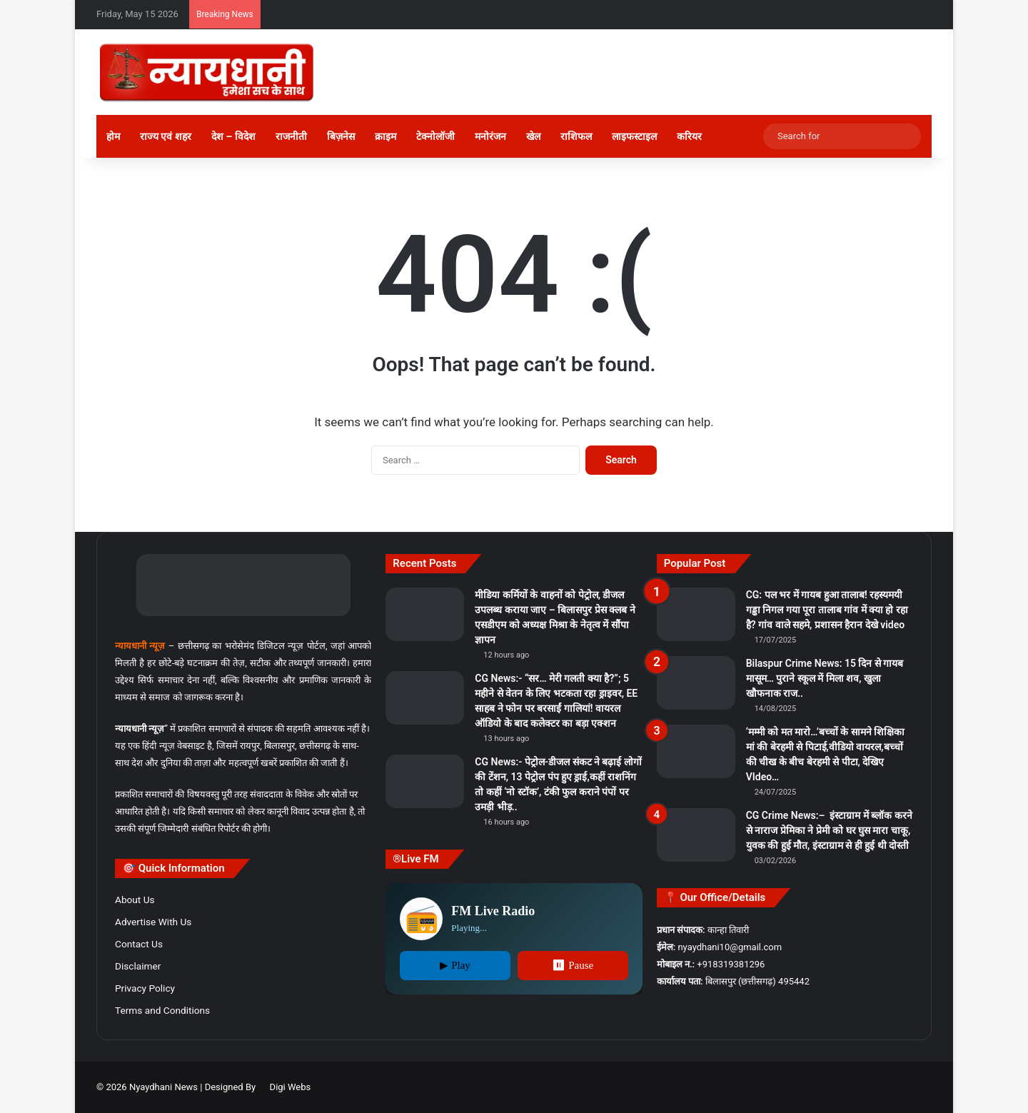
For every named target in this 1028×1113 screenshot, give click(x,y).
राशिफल (576, 136)
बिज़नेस (341, 136)
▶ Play (455, 965)
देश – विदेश (233, 136)
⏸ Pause (572, 965)
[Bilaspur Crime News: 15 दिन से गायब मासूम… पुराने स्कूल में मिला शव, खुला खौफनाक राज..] (696, 683)
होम (113, 136)
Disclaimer (138, 966)
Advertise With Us (153, 921)
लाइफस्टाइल (634, 136)
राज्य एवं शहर (165, 136)
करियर (689, 136)
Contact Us (139, 944)
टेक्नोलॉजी (435, 136)
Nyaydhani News (162, 1087)
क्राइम (385, 136)
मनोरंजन (490, 136)
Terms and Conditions (162, 1010)
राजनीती (291, 136)
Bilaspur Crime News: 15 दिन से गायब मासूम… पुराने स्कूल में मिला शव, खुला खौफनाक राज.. (825, 678)
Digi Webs (290, 1087)
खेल (533, 136)
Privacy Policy (145, 988)
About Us (135, 899)
